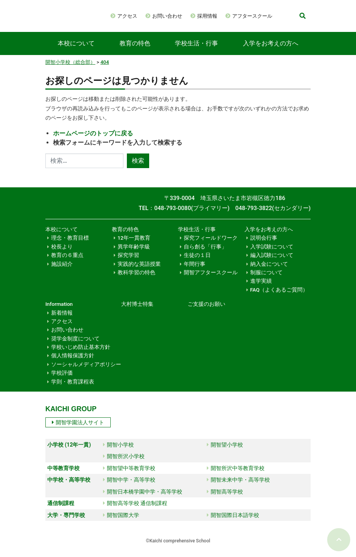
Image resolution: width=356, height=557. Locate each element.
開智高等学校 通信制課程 (135, 511)
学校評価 (62, 380)
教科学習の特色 (136, 280)
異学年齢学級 (134, 254)
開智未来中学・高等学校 (238, 487)
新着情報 (62, 320)
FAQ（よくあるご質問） (279, 297)
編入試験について (271, 263)
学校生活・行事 (196, 51)
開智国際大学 (121, 523)
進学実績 (261, 288)
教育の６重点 (67, 263)
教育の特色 (135, 51)
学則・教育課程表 (72, 389)
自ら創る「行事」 (205, 254)
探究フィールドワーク (211, 245)
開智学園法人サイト (78, 430)
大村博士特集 (137, 312)
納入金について (269, 271)
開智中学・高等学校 (129, 487)
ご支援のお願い (206, 312)
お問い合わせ (194, 14)
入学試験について (271, 254)
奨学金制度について (75, 346)
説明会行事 (263, 245)
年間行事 (194, 271)
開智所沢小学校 (124, 464)
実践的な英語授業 (139, 271)
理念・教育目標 (70, 245)
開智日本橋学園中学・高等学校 (142, 499)
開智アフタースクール (211, 280)
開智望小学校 (225, 452)
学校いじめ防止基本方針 (80, 355)
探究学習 (128, 263)
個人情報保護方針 (72, 363)
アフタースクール (164, 25)
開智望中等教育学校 (129, 476)
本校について (76, 51)
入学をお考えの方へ (270, 51)
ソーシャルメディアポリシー (86, 372)
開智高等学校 (225, 499)
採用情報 (234, 14)
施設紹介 (62, 271)
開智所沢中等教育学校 (236, 476)
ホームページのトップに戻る (93, 141)
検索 (138, 168)
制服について (266, 280)
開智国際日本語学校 (233, 523)
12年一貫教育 (134, 245)
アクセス (154, 14)
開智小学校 (118, 452)
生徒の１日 (197, 263)
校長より (62, 254)
